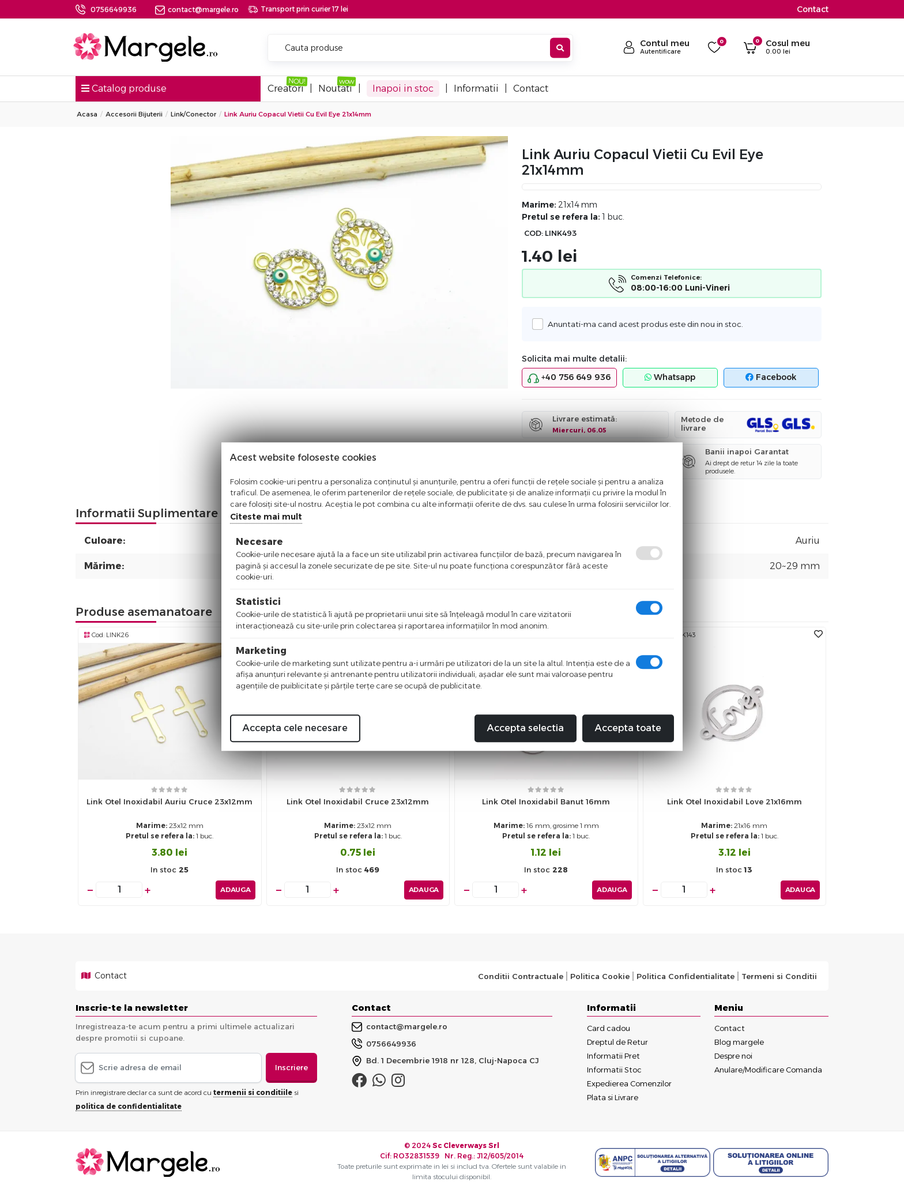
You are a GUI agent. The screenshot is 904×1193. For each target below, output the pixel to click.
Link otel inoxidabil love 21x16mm (734, 801)
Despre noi (733, 1055)
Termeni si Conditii (779, 975)
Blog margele (739, 1041)
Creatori (286, 88)
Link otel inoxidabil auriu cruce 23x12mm (169, 801)
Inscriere (291, 1066)
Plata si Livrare (612, 1096)
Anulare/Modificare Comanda (768, 1069)
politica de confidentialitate (129, 1105)
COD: (533, 233)
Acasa (87, 114)
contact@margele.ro (197, 9)
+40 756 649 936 (569, 377)
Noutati (335, 88)
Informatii (476, 88)
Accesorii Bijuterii (134, 114)
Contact (812, 9)
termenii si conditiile (252, 1091)
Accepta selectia (525, 727)
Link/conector (193, 114)
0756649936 (114, 9)
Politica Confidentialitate (685, 975)
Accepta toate (628, 727)
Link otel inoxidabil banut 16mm (546, 801)
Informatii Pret (613, 1055)
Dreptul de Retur (617, 1041)
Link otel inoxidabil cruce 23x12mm (358, 801)
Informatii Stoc (614, 1069)
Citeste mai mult (266, 516)
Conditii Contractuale (520, 975)
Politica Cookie (600, 975)
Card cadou (608, 1027)
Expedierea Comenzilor (629, 1082)
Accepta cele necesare (295, 727)
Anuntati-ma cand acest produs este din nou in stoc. (642, 323)
